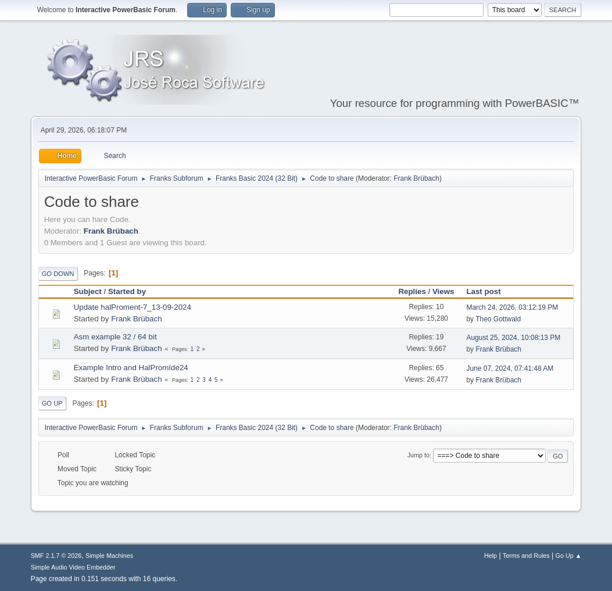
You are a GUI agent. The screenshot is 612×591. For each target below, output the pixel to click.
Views (443, 291)
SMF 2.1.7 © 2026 (56, 555)
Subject (88, 291)
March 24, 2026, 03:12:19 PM (512, 307)
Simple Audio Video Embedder (73, 567)
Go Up (52, 403)
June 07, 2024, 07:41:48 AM (509, 368)
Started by (127, 291)
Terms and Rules (526, 555)
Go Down (58, 273)
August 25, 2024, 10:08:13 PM (513, 338)
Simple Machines (109, 555)
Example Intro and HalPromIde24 (131, 367)
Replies (411, 291)
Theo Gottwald (498, 319)
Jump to (418, 455)
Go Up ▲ (569, 555)
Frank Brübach (416, 178)
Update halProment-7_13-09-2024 (132, 307)
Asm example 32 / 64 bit (115, 336)
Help (490, 555)
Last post (488, 291)
